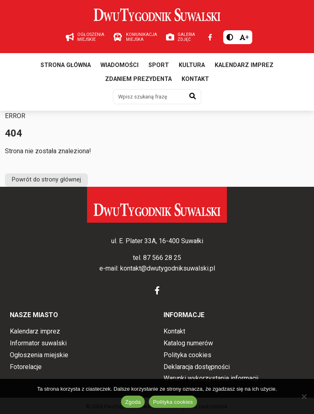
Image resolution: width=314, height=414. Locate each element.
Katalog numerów (188, 343)
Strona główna (65, 65)
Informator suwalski (38, 343)
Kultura (192, 65)
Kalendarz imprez (244, 65)
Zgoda (133, 402)
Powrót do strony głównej (46, 179)
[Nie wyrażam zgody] (304, 396)
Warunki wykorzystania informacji (211, 378)
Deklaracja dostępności (197, 367)
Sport (158, 65)
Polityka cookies (187, 355)
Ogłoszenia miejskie (39, 355)
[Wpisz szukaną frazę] (149, 96)
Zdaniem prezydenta (138, 79)
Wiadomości (120, 65)
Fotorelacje (26, 367)
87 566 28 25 (162, 258)
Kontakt (195, 79)
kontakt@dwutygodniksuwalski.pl (167, 268)
